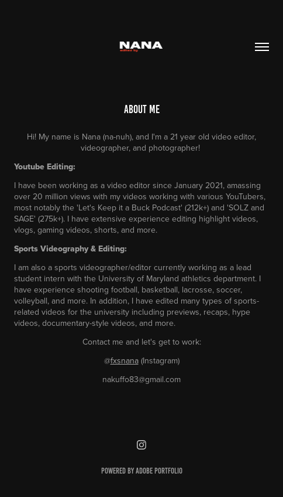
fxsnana (125, 360)
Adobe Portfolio (159, 471)
